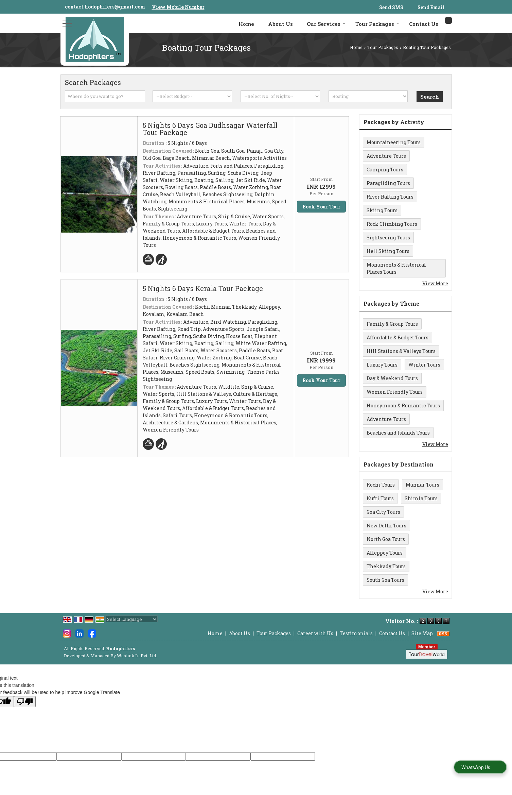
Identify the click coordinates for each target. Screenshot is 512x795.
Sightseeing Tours (388, 237)
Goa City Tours (383, 512)
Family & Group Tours (392, 324)
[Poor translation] (25, 701)
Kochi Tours (381, 484)
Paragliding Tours (388, 183)
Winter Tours (424, 364)
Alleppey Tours (385, 552)
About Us (280, 23)
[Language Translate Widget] (131, 619)
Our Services (326, 23)
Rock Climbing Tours (392, 224)
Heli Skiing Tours (388, 251)
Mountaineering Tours (394, 142)
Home (246, 23)
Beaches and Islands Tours (398, 432)
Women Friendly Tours (395, 392)
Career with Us (315, 633)
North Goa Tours (386, 539)
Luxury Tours (382, 364)
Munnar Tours (422, 484)
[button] (178, 7)
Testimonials (356, 633)
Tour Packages (377, 23)
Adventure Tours (386, 156)
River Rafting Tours (390, 196)
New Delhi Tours (386, 525)
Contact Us (423, 23)
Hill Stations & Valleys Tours (401, 351)
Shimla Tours (421, 498)
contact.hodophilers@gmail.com (105, 6)
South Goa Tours (385, 580)
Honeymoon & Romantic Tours (403, 405)
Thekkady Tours (386, 566)
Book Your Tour (321, 206)
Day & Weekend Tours (392, 378)
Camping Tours (385, 169)
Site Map (422, 633)
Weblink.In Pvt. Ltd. (137, 655)
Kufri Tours (380, 498)
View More (435, 283)
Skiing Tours (382, 210)
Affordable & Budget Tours (397, 337)
